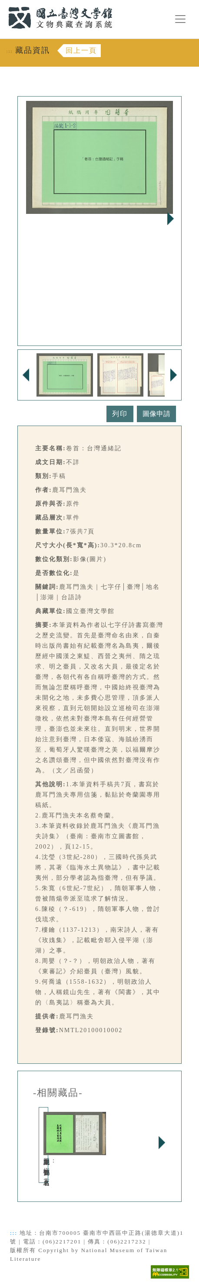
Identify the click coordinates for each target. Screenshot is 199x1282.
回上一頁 (81, 50)
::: (3, 5)
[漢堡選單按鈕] (180, 19)
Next (170, 218)
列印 (120, 413)
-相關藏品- (58, 1093)
